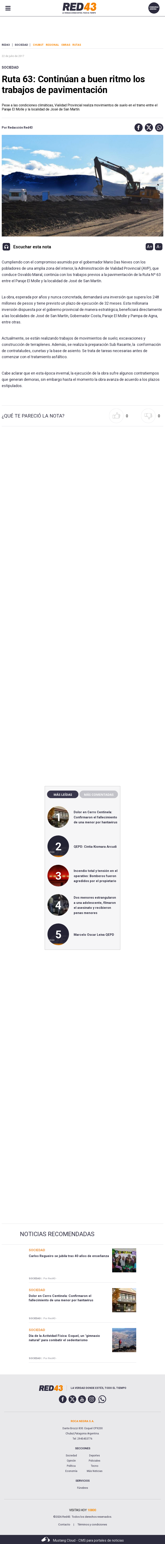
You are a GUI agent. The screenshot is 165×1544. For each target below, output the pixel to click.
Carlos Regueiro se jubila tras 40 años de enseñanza (69, 1256)
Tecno (94, 1465)
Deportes (94, 1455)
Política (71, 1465)
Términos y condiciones (92, 1524)
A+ (149, 246)
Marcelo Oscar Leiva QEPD (94, 935)
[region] (82, 690)
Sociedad (10, 67)
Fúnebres (82, 1487)
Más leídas (62, 794)
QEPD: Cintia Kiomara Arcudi (95, 847)
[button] (137, 127)
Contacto (64, 1524)
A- (158, 246)
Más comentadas (98, 794)
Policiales (94, 1460)
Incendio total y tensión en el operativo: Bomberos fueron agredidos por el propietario (96, 876)
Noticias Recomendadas (57, 1234)
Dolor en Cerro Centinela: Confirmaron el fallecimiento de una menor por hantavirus (95, 817)
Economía (71, 1471)
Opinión (71, 1460)
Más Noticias (94, 1471)
